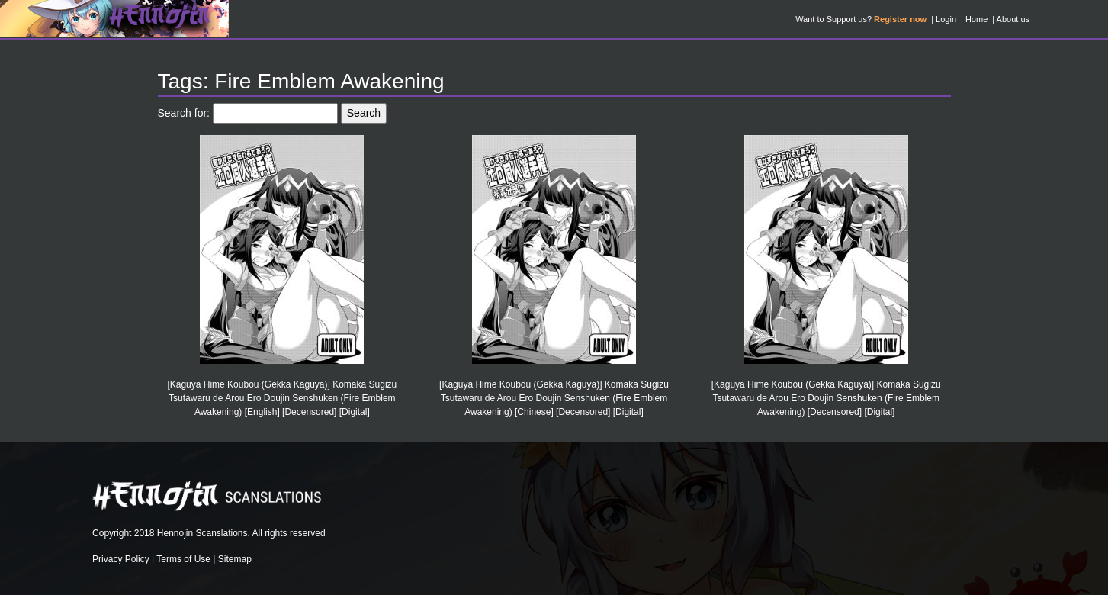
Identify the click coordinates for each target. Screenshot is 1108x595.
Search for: (184, 113)
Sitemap (235, 559)
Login (946, 19)
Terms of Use (183, 559)
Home (976, 19)
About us (1013, 19)
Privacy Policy (120, 559)
